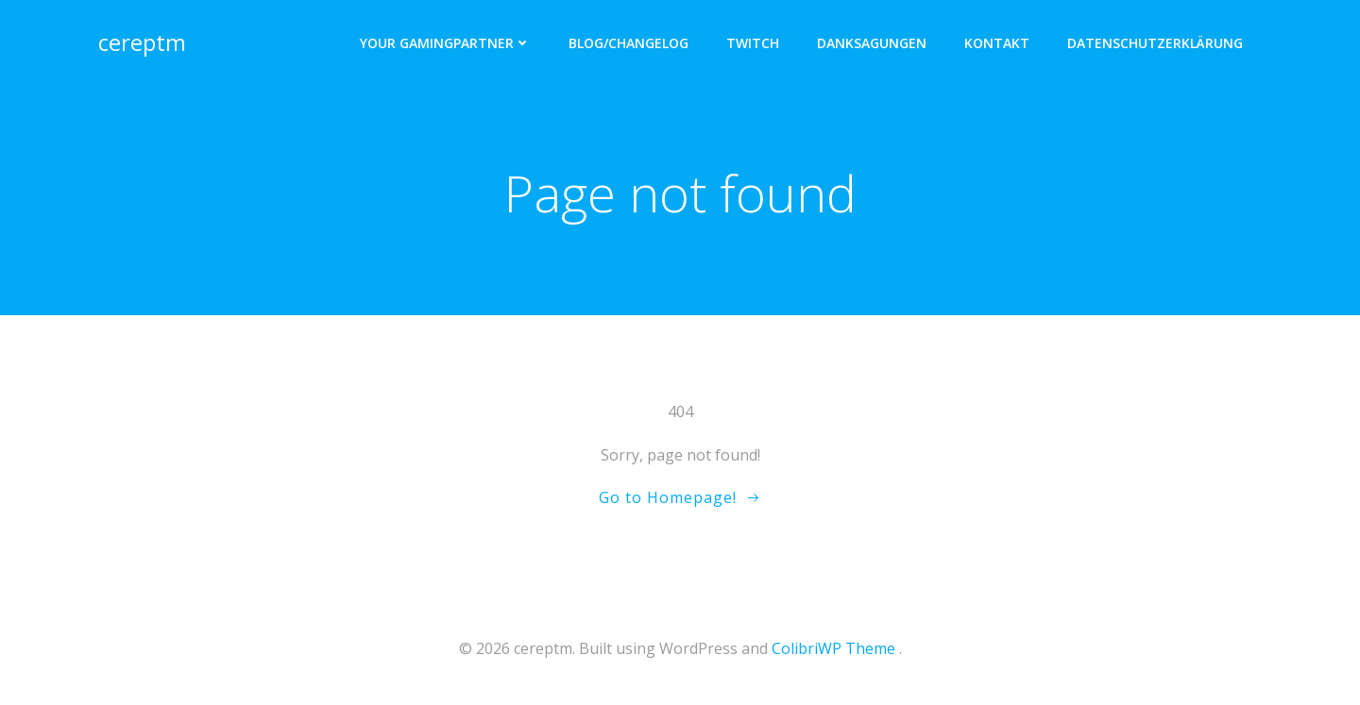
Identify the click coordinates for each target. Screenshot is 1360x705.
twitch (752, 43)
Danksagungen (871, 43)
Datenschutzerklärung (1155, 43)
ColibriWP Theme (833, 648)
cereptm (142, 42)
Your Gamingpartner (445, 43)
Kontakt (996, 43)
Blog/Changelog (628, 43)
